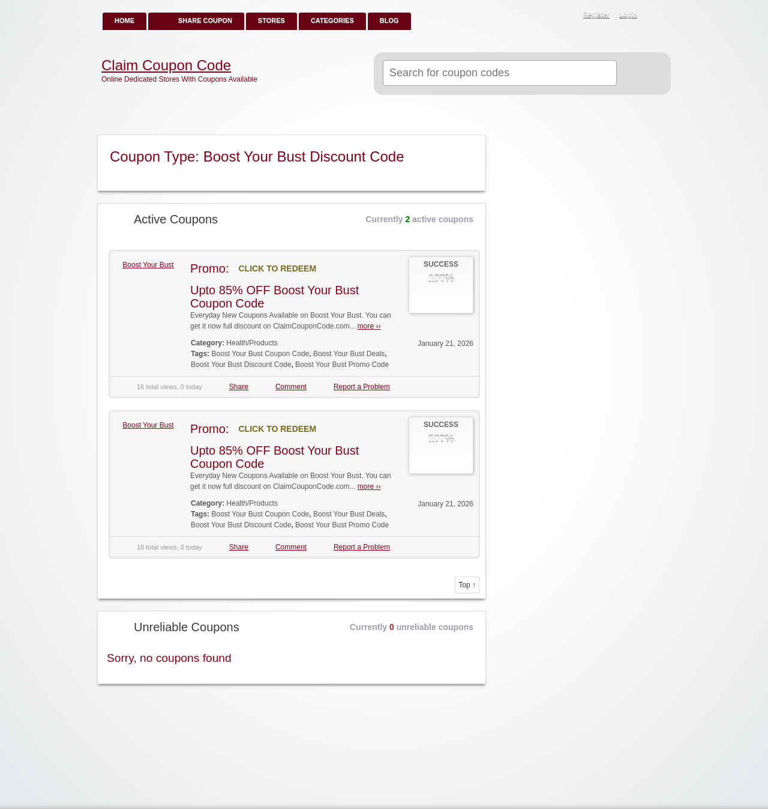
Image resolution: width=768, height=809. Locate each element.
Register (596, 14)
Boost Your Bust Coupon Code (260, 354)
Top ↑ (467, 585)
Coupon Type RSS (471, 145)
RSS (655, 15)
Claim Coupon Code (166, 65)
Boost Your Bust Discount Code (241, 364)
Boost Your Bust (147, 265)
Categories (332, 20)
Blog (389, 20)
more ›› (369, 326)
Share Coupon (205, 20)
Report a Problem (362, 387)
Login (628, 14)
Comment (291, 387)
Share (238, 387)
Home (124, 20)
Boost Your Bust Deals (349, 354)
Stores (271, 20)
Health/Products (251, 343)
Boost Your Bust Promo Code (342, 364)
